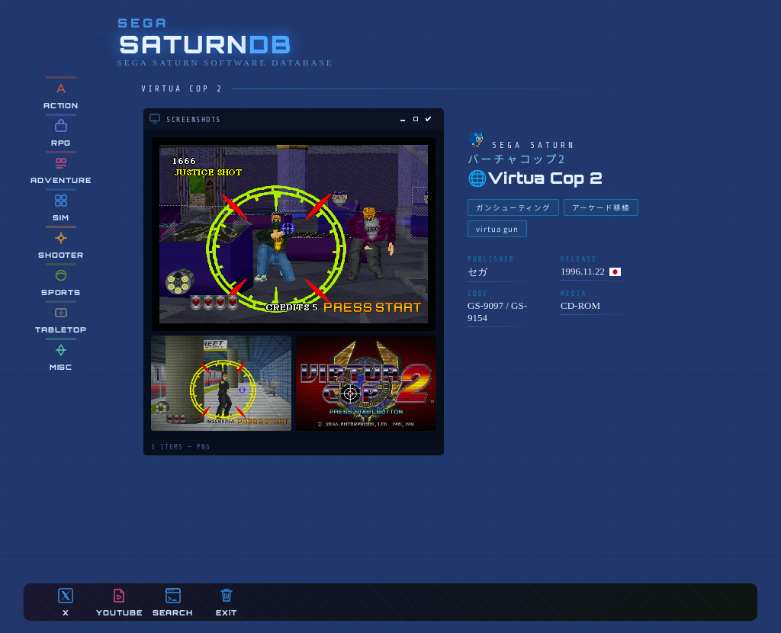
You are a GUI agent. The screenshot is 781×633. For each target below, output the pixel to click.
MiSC (61, 356)
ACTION (61, 95)
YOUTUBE (119, 602)
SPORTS (61, 282)
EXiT (226, 602)
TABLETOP (61, 319)
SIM (61, 207)
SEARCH (173, 602)
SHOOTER (61, 244)
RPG (61, 132)
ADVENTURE (61, 170)
